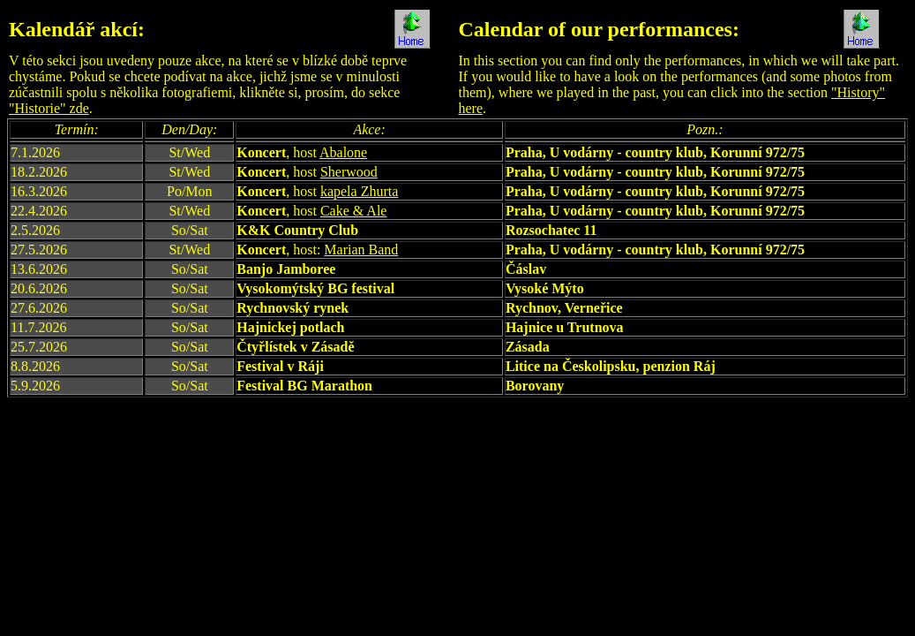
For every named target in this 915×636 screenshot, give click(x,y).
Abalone (343, 152)
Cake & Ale (353, 210)
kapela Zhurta (359, 191)
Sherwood (349, 171)
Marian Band (361, 249)
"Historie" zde (49, 108)
